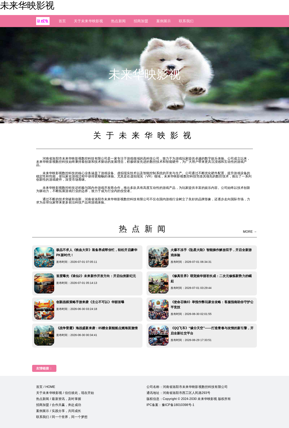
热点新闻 (118, 21)
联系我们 (186, 21)
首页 (62, 21)
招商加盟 (141, 21)
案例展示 (163, 21)
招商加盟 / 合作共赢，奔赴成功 (58, 405)
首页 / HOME (45, 387)
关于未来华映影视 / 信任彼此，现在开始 (65, 393)
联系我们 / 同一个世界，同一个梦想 (62, 417)
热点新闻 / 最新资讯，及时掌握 (58, 399)
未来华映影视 (27, 5)
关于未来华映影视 (88, 21)
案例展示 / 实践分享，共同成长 (58, 411)
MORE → (250, 231)
